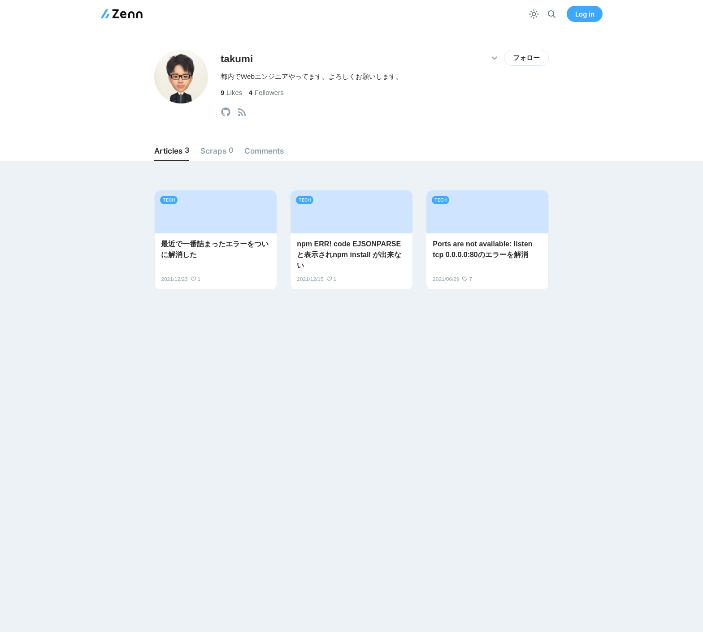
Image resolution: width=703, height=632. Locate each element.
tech (169, 199)
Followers (266, 92)
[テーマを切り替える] (533, 14)
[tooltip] (226, 112)
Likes (231, 92)
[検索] (552, 14)
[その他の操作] (494, 58)
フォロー (526, 57)
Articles (171, 150)
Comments (264, 150)
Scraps (217, 150)
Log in (585, 14)
